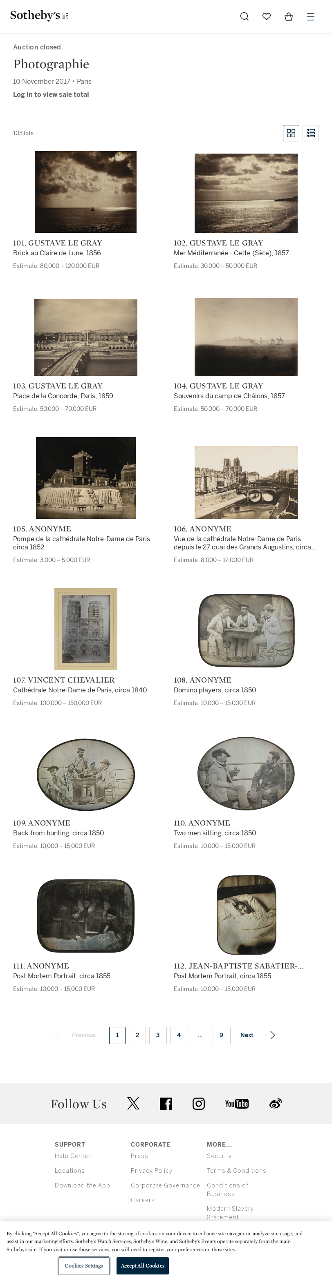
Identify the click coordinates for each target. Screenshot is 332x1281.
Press (139, 1156)
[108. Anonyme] (246, 630)
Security (219, 1156)
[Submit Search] (244, 16)
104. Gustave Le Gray (219, 386)
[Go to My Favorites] (266, 16)
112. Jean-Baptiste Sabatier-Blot (236, 966)
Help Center (73, 1156)
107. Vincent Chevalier (64, 680)
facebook (166, 1104)
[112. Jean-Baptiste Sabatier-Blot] (246, 915)
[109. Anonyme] (85, 774)
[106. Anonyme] (246, 482)
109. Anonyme (41, 823)
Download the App (82, 1185)
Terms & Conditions (237, 1170)
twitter (133, 1103)
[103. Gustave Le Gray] (85, 337)
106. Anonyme (203, 528)
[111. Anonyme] (85, 916)
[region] (166, 1251)
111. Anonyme (41, 966)
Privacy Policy (152, 1170)
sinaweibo (275, 1103)
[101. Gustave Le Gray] (86, 192)
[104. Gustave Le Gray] (246, 337)
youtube (237, 1104)
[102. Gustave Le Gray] (246, 193)
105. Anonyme (42, 528)
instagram (199, 1104)
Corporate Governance (165, 1185)
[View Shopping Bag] (289, 16)
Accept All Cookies (142, 1265)
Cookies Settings (84, 1265)
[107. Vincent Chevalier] (85, 629)
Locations (70, 1170)
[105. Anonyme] (86, 478)
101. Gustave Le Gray (57, 243)
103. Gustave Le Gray (58, 386)
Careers (143, 1200)
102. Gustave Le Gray (219, 243)
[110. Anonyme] (246, 774)
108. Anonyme (203, 680)
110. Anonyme (202, 823)
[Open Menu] (311, 16)
